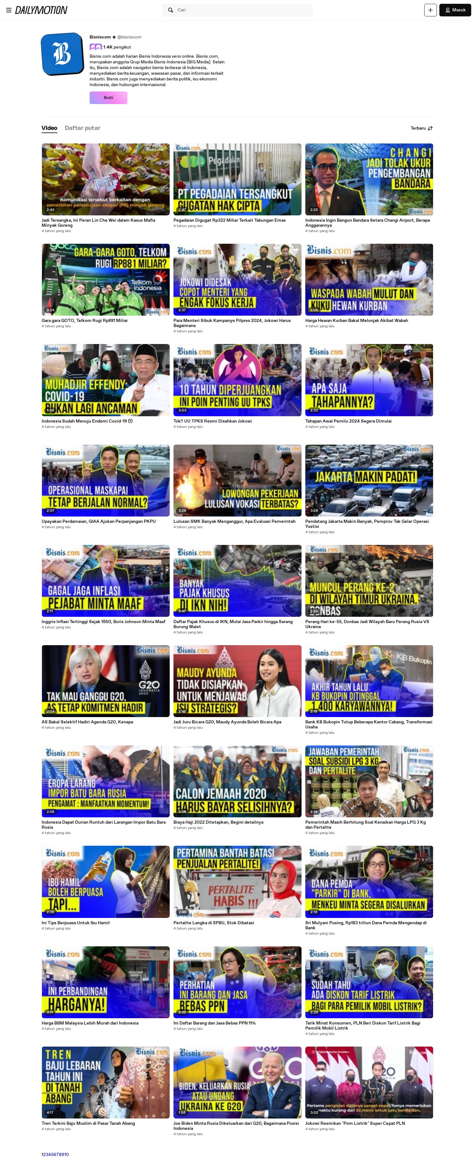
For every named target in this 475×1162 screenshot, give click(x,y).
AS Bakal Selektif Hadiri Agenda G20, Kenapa (87, 722)
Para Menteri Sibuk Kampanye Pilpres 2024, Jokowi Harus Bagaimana (232, 323)
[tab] (49, 128)
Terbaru (422, 128)
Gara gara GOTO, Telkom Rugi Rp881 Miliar (85, 320)
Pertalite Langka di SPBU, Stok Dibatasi (213, 923)
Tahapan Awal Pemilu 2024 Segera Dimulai (348, 421)
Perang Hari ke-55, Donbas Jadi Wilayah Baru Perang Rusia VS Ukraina (367, 624)
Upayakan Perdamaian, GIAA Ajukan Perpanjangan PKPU (99, 521)
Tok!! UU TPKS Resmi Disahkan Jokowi (212, 421)
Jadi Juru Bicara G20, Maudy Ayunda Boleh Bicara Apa (227, 722)
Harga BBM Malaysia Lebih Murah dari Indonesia (90, 1023)
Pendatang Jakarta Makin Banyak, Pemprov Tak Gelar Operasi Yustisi (367, 524)
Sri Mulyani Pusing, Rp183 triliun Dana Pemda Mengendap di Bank (366, 925)
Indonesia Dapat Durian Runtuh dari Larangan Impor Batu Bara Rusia (104, 825)
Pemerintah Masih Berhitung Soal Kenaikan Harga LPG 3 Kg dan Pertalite (365, 825)
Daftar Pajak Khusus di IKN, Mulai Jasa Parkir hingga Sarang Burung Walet (233, 624)
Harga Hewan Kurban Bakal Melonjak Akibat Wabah (356, 320)
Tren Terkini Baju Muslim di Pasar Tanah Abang (88, 1123)
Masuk (455, 10)
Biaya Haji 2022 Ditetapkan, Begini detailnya (218, 822)
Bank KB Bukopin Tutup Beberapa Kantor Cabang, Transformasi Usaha (368, 725)
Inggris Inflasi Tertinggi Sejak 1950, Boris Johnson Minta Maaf (103, 621)
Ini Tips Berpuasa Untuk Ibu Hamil (76, 923)
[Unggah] (430, 10)
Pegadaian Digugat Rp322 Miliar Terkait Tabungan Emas (229, 220)
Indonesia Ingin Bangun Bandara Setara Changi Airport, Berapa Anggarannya (367, 223)
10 (66, 1155)
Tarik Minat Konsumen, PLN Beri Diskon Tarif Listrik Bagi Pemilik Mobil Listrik (362, 1026)
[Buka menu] (9, 10)
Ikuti (108, 98)
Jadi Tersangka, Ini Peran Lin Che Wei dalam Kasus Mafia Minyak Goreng (98, 223)
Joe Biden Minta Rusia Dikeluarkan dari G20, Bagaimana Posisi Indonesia (236, 1126)
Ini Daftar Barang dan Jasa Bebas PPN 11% (214, 1023)
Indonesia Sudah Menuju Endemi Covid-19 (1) (87, 421)
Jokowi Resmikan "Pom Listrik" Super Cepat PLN (355, 1123)
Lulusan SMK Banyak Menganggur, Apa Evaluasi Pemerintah (234, 521)
